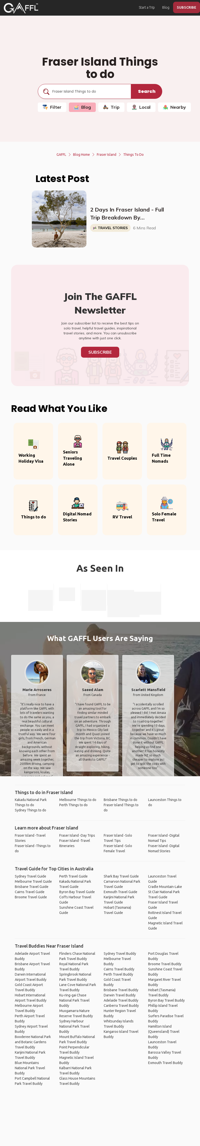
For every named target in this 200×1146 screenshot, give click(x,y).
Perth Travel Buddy (118, 974)
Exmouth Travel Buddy (165, 1063)
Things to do (133, 155)
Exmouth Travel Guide (120, 892)
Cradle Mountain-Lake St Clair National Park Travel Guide (165, 892)
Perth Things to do (73, 805)
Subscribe (100, 352)
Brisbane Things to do (120, 800)
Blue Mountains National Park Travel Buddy (30, 1068)
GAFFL (61, 155)
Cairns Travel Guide (29, 892)
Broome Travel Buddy (164, 964)
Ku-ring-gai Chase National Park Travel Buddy (74, 1000)
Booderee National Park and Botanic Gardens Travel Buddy (33, 1042)
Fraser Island (106, 155)
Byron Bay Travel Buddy (166, 1000)
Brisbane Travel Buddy (121, 990)
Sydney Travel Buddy (120, 954)
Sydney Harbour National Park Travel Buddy (74, 1026)
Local (141, 107)
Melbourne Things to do (77, 800)
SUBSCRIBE (186, 7)
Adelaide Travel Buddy (121, 1000)
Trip (111, 107)
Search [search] (147, 91)
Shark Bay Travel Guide (121, 876)
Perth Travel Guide (73, 876)
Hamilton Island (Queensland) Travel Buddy (164, 1031)
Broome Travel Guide (31, 897)
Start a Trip (147, 7)
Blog (165, 7)
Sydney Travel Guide (30, 876)
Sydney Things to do (30, 810)
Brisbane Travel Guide (31, 887)
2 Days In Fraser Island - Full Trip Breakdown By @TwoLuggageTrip (127, 213)
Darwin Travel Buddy (120, 995)
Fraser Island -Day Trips (77, 835)
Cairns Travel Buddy (119, 969)
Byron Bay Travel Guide (77, 892)
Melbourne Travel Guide (33, 881)
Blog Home (81, 155)
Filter (52, 107)
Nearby (174, 107)
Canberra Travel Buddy (121, 1006)
